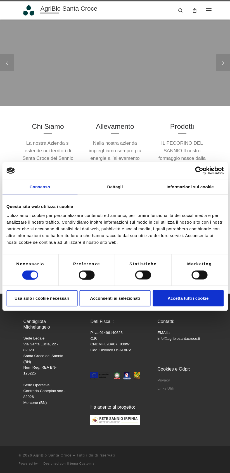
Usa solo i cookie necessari (42, 298)
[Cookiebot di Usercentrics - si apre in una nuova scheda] (199, 171)
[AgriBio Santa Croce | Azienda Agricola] (29, 9)
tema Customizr (83, 463)
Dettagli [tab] (115, 186)
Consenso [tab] (40, 186)
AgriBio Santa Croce (52, 455)
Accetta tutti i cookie (188, 298)
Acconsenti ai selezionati (115, 298)
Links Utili (165, 388)
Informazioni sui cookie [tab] (190, 186)
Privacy (163, 380)
